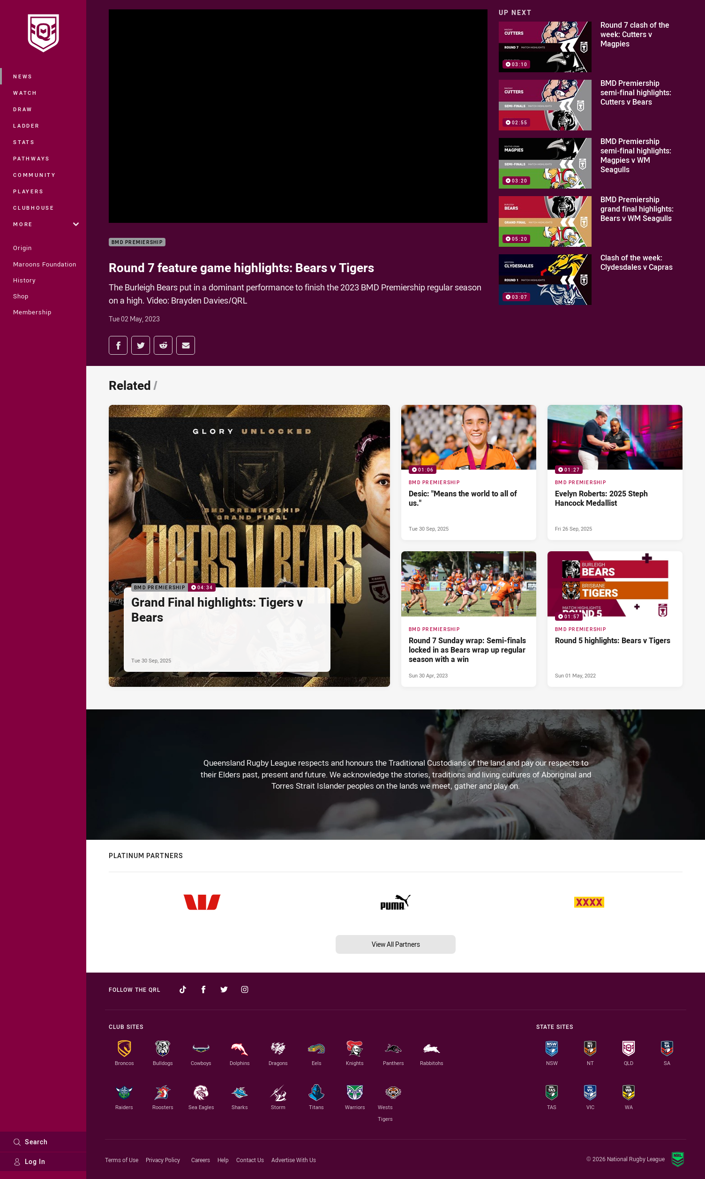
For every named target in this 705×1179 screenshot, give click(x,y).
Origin (22, 247)
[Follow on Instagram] (244, 989)
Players (28, 191)
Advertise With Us (293, 1160)
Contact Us (250, 1160)
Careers (200, 1160)
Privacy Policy (163, 1160)
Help (223, 1160)
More (46, 224)
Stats (24, 141)
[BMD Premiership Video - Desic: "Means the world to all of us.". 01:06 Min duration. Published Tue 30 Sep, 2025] (468, 472)
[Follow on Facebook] (203, 989)
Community (34, 174)
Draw (23, 109)
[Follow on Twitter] (224, 989)
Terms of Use (121, 1160)
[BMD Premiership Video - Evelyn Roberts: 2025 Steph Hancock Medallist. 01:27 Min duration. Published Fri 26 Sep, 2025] (615, 472)
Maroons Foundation (44, 264)
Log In (29, 1161)
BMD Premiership (137, 242)
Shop (21, 296)
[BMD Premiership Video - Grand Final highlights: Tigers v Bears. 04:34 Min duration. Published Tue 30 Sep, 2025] (249, 546)
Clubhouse (33, 207)
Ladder (26, 125)
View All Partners (396, 944)
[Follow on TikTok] (183, 989)
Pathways (31, 158)
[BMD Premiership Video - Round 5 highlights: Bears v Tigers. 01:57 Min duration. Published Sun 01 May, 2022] (615, 618)
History (24, 280)
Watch (25, 92)
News (23, 76)
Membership (32, 312)
